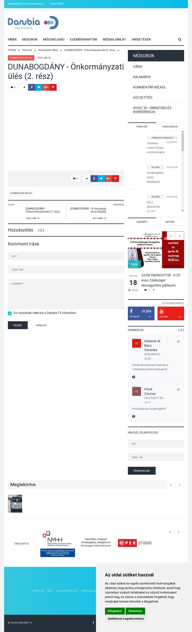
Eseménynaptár (83, 39)
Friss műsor (170, 126)
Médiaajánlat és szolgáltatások (26, 3)
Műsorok (30, 39)
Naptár (169, 221)
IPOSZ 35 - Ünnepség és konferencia (152, 110)
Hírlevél (38, 590)
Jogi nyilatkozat (67, 590)
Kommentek (136, 330)
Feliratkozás (142, 471)
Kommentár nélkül (21, 58)
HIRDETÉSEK (57, 3)
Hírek (12, 39)
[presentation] (79, 325)
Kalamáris (142, 77)
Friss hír (141, 126)
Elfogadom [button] (115, 610)
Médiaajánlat (114, 39)
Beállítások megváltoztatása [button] (126, 618)
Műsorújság (53, 39)
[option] (156, 262)
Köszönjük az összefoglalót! (149, 408)
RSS (50, 590)
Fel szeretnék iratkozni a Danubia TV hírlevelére (43, 313)
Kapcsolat (89, 590)
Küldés (18, 325)
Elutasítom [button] (135, 610)
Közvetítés (142, 98)
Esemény (142, 221)
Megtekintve (23, 484)
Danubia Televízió (28, 20)
